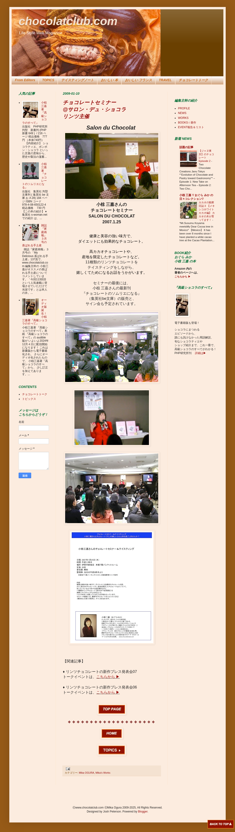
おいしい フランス (138, 80)
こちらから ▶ (108, 677)
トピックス (29, 399)
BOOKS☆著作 (187, 122)
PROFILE (184, 108)
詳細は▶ (200, 353)
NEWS (182, 113)
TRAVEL (165, 80)
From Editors (25, 80)
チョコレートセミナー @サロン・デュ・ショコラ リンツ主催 (94, 109)
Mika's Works (102, 772)
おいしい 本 (109, 80)
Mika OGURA (86, 772)
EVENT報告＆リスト (191, 127)
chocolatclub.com (68, 21)
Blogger (143, 811)
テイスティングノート (77, 80)
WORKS (183, 118)
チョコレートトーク (193, 80)
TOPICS (48, 80)
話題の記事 (186, 147)
